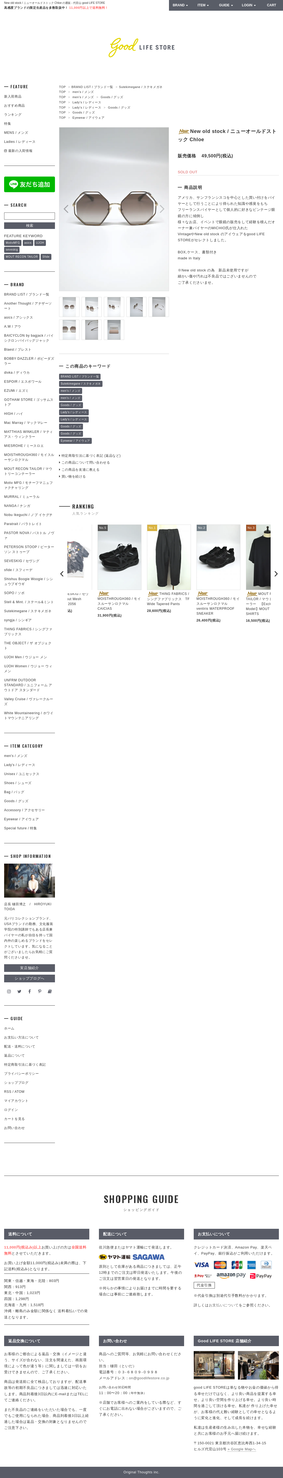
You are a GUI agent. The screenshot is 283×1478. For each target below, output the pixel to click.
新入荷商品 (12, 96)
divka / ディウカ (17, 373)
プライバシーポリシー (21, 1074)
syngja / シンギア (18, 620)
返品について (14, 1055)
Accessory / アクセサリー (24, 810)
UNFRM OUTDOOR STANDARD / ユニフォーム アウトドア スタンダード (28, 685)
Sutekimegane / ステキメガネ (141, 87)
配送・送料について (19, 1046)
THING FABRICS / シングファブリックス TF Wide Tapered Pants (168, 599)
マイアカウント (16, 1101)
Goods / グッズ (112, 97)
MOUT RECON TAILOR (22, 256)
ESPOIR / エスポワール (23, 382)
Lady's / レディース (87, 102)
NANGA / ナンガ (17, 506)
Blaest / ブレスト (18, 349)
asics (28, 242)
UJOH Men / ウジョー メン (25, 657)
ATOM (19, 1092)
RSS (8, 1092)
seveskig (12, 249)
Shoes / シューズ (18, 783)
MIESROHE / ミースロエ (24, 446)
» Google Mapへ (241, 1449)
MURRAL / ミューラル (22, 497)
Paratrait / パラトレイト (23, 524)
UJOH (40, 242)
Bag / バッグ (14, 792)
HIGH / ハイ (13, 414)
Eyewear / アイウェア (89, 117)
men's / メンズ (83, 91)
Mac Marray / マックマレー (26, 423)
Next (162, 209)
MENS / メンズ (16, 133)
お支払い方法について (21, 1037)
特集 (7, 124)
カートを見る (14, 1119)
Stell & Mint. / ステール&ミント (29, 602)
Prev (66, 209)
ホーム (9, 1028)
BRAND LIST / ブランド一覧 (92, 87)
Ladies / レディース (19, 142)
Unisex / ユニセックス (21, 774)
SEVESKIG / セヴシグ (21, 561)
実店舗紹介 (29, 968)
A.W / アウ (12, 326)
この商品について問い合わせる (84, 462)
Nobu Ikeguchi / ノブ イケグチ (28, 515)
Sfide (45, 256)
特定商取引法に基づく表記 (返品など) (90, 456)
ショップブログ (16, 1083)
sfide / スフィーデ (18, 570)
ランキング (12, 115)
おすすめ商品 (14, 105)
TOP (62, 87)
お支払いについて (224, 1305)
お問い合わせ (14, 1128)
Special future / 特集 (20, 828)
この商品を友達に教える (79, 470)
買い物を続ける (72, 476)
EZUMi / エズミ (18, 391)
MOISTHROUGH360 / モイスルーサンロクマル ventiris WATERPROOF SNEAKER (218, 604)
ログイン (11, 1110)
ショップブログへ (30, 978)
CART (271, 5)
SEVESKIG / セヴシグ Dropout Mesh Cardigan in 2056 (68, 599)
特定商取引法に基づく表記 (25, 1064)
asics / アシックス (18, 317)
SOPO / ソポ (14, 593)
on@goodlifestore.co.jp (149, 1378)
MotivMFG (13, 242)
